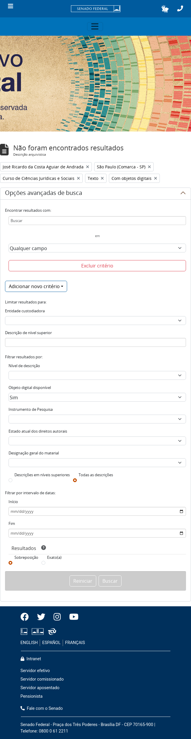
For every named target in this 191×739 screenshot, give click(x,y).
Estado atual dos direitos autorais (38, 431)
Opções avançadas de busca (43, 194)
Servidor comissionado (42, 679)
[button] (165, 9)
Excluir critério (97, 265)
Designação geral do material (34, 453)
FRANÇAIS (75, 642)
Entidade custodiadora (25, 310)
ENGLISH (29, 642)
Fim (12, 523)
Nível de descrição (24, 365)
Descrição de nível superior (28, 332)
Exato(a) (54, 557)
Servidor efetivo (35, 670)
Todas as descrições (96, 474)
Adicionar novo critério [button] (34, 286)
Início (13, 501)
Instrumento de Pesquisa (31, 409)
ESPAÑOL (51, 642)
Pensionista (32, 696)
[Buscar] (97, 220)
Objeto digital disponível (30, 387)
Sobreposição (26, 557)
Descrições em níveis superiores (42, 474)
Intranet (31, 658)
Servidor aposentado (40, 687)
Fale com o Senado (42, 708)
